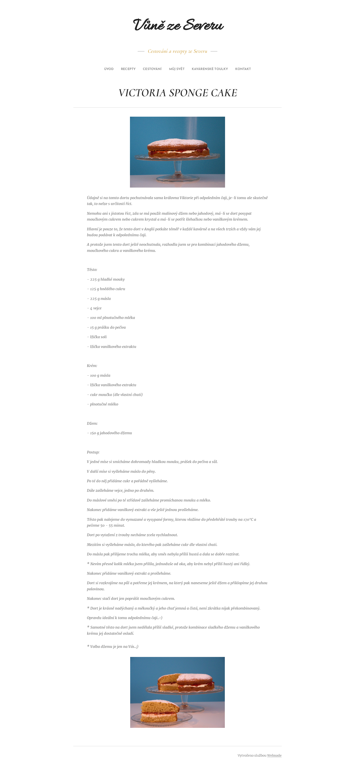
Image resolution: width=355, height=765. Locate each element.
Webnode (274, 755)
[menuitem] (101, 69)
